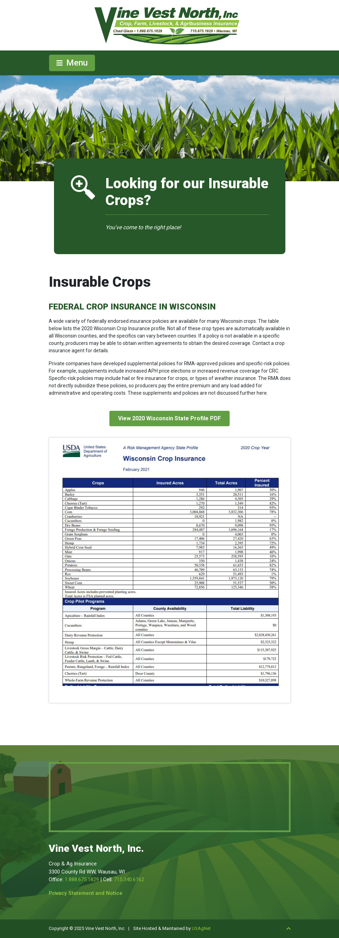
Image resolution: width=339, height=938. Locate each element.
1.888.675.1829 (82, 879)
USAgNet (201, 928)
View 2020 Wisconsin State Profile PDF (169, 418)
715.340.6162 (129, 879)
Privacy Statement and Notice (85, 893)
